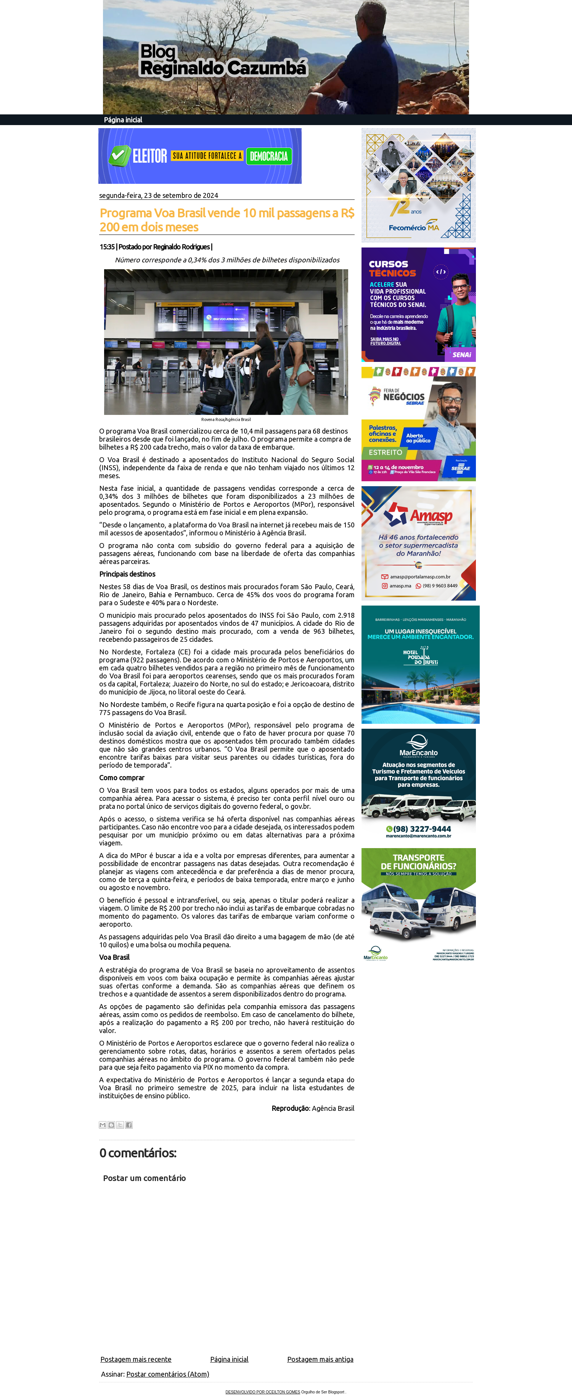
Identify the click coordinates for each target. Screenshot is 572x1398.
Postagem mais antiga (320, 1359)
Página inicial (123, 120)
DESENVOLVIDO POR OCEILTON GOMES (263, 1392)
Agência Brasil (332, 1108)
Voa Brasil (123, 790)
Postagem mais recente (136, 1359)
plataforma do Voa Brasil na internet (228, 525)
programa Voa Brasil (137, 431)
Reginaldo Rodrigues (181, 247)
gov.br (300, 806)
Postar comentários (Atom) (167, 1374)
